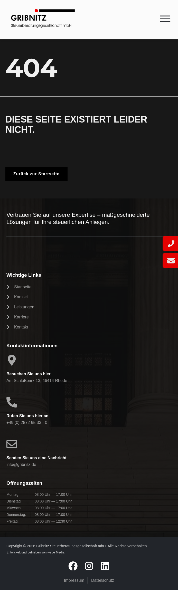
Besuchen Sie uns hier (28, 374)
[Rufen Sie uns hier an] (11, 402)
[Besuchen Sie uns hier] (11, 360)
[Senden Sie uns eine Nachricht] (11, 444)
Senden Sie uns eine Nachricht (36, 458)
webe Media (56, 552)
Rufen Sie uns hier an (27, 416)
